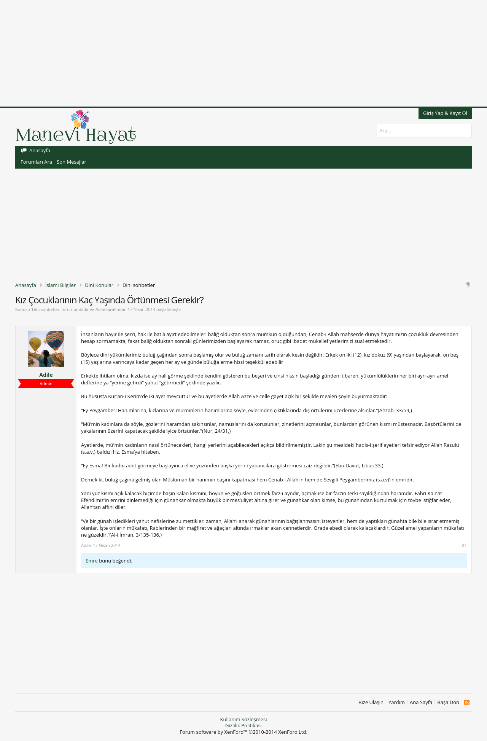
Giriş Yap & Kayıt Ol (445, 113)
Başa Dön (448, 702)
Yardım (396, 702)
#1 (464, 545)
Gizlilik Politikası (243, 725)
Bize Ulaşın (371, 702)
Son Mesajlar (71, 161)
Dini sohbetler (45, 309)
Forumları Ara (36, 161)
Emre (92, 560)
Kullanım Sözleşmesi (243, 719)
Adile (100, 309)
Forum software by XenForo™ (243, 731)
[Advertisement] (228, 53)
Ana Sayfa (421, 702)
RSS (466, 702)
